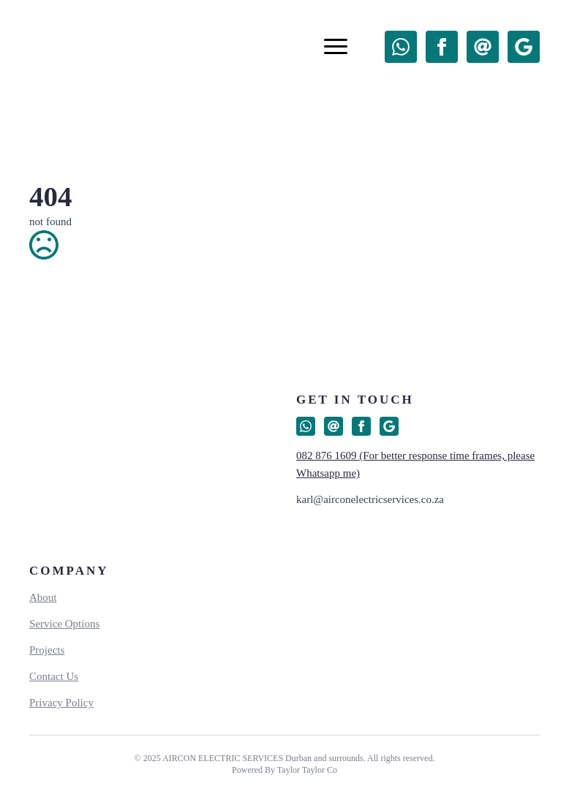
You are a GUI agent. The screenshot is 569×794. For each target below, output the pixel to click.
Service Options (64, 623)
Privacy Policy (61, 702)
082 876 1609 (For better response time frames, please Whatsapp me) (415, 464)
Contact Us (53, 676)
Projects (46, 650)
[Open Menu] (335, 46)
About (43, 597)
